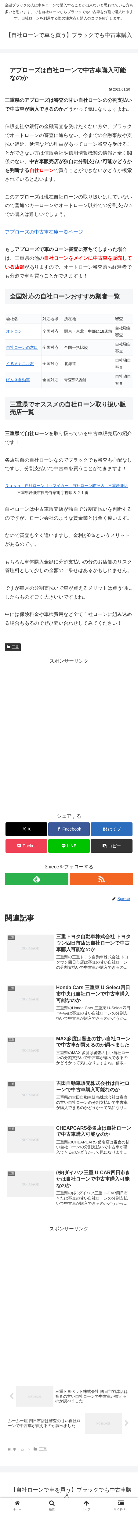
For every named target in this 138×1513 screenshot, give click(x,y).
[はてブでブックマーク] (112, 829)
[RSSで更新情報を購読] (101, 879)
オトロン (14, 331)
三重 (13, 647)
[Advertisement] (69, 734)
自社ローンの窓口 (22, 347)
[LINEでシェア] (69, 846)
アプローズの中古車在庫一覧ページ (44, 231)
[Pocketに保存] (26, 846)
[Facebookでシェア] (69, 829)
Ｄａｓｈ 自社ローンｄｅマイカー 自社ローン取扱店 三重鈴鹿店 (66, 485)
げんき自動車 (18, 379)
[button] (112, 846)
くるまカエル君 (20, 363)
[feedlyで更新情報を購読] (36, 879)
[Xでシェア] (26, 829)
